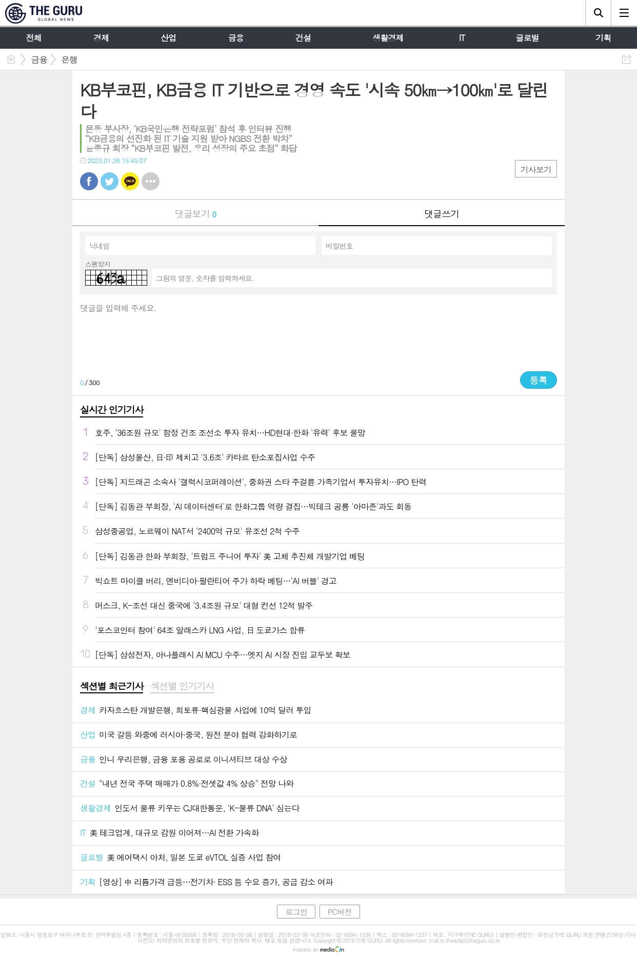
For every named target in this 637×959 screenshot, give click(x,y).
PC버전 (340, 911)
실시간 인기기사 (111, 409)
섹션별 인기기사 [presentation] (181, 686)
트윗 (109, 181)
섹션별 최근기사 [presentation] (111, 686)
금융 (39, 59)
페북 (89, 181)
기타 (151, 181)
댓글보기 (195, 213)
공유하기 (626, 59)
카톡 (130, 181)
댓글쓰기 (441, 213)
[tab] (111, 686)
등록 (538, 380)
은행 (69, 59)
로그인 (296, 911)
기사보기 (536, 169)
